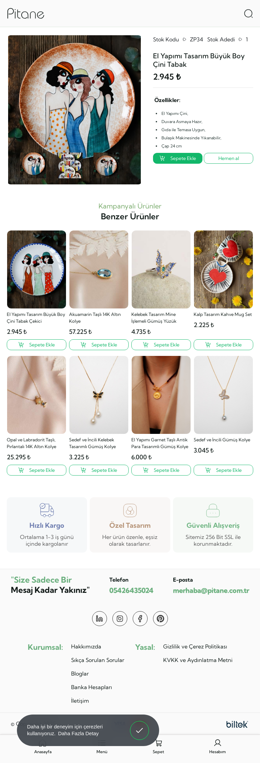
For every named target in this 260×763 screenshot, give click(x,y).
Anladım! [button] (139, 725)
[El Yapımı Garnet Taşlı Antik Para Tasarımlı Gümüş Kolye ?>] (161, 470)
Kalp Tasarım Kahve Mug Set (223, 314)
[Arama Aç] (248, 13)
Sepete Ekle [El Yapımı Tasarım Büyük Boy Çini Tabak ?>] (177, 158)
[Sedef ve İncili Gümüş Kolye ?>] (223, 470)
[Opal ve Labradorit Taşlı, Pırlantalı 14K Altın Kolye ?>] (36, 470)
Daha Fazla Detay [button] (78, 733)
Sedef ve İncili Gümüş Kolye (222, 439)
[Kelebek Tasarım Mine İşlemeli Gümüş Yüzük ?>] (161, 344)
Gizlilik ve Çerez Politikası (195, 646)
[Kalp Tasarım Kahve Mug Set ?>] (223, 344)
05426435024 (131, 590)
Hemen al (228, 158)
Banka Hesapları (91, 687)
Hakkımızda (86, 646)
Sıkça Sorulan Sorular (97, 660)
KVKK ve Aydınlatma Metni (198, 660)
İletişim (80, 700)
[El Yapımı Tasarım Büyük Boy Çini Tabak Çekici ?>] (36, 344)
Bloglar (80, 673)
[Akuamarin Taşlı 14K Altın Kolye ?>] (99, 344)
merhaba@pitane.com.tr (211, 590)
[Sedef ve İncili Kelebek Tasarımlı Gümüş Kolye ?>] (99, 470)
